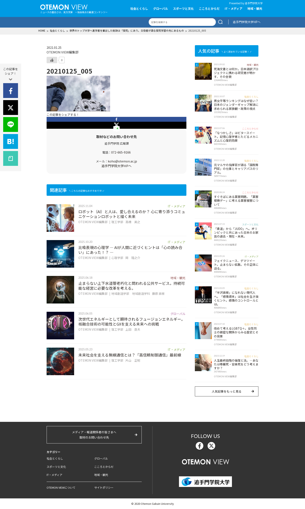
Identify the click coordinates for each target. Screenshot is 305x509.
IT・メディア (233, 8)
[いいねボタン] (52, 60)
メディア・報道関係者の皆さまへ (94, 435)
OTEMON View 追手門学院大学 (63, 6)
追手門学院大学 (254, 3)
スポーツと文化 (183, 8)
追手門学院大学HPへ (247, 22)
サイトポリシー (104, 487)
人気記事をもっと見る (226, 391)
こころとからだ (209, 8)
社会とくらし (139, 8)
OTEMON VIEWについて (61, 487)
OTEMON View (205, 461)
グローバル (160, 8)
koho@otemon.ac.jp (122, 161)
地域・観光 (254, 8)
